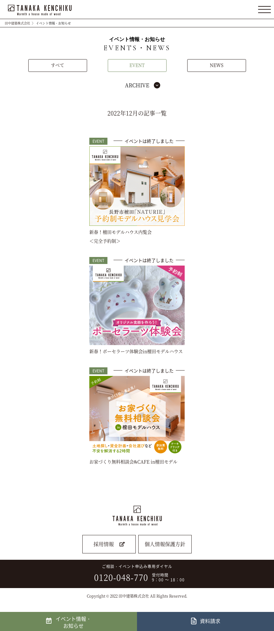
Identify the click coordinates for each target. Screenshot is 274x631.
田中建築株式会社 (17, 23)
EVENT (137, 65)
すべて (57, 65)
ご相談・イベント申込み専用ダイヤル (135, 573)
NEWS (216, 65)
